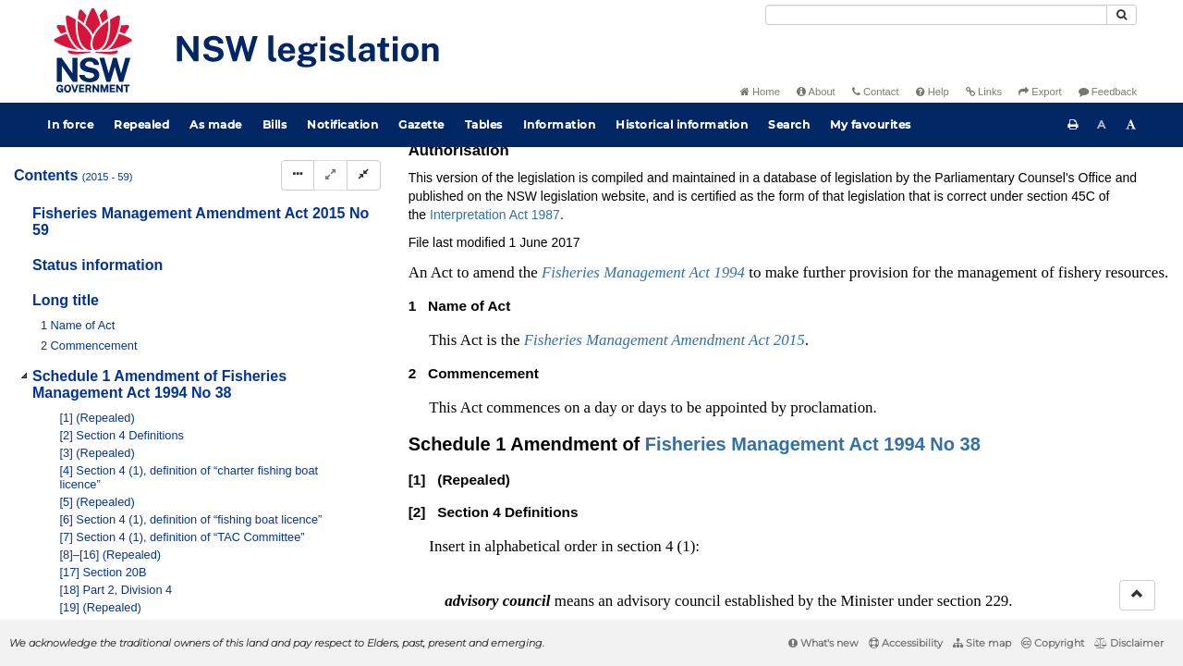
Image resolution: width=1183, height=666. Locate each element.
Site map (982, 642)
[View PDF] (975, 209)
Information (559, 124)
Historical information (682, 124)
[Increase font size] (1131, 125)
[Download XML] (1044, 209)
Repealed (141, 124)
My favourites (870, 124)
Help (932, 91)
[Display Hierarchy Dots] (297, 175)
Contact (875, 91)
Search (789, 124)
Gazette (421, 124)
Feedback (1108, 91)
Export (1039, 91)
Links (984, 91)
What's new (823, 642)
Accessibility (906, 642)
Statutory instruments (657, 178)
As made (215, 124)
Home (760, 91)
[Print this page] (1073, 125)
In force (70, 124)
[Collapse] (364, 175)
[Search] (936, 15)
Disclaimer (1129, 642)
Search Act (1064, 178)
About (816, 91)
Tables (484, 124)
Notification (342, 124)
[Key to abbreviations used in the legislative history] (941, 209)
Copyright (1052, 642)
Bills (274, 124)
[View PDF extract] (1010, 209)
